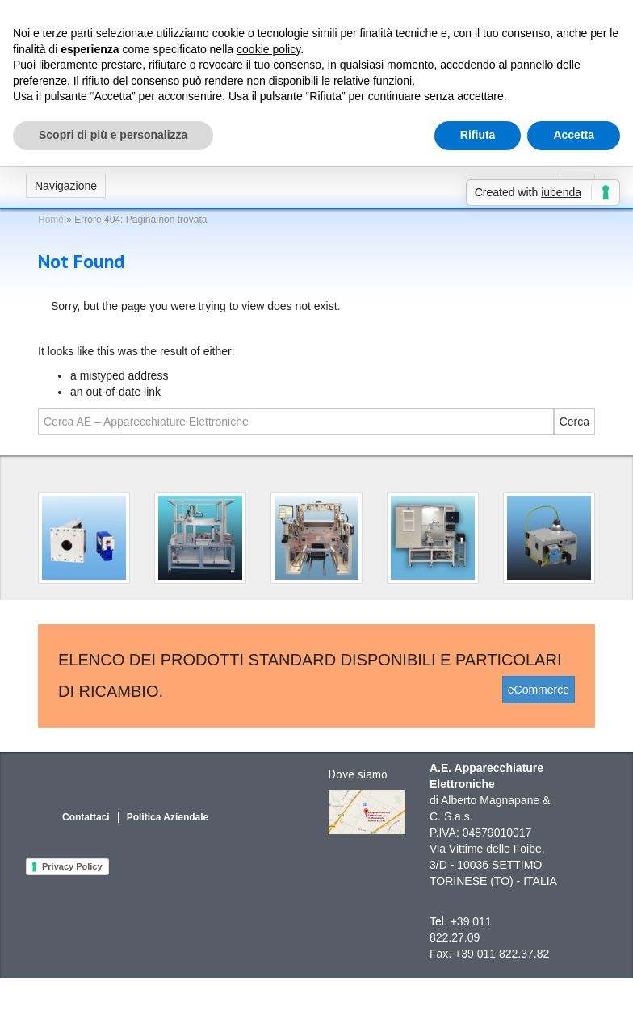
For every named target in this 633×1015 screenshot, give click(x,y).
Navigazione (66, 185)
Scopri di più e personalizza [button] (113, 134)
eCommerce (538, 689)
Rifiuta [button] (478, 134)
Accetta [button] (573, 134)
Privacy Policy (72, 866)
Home (51, 219)
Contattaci (86, 817)
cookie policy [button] (268, 49)
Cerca (574, 421)
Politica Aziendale (168, 817)
